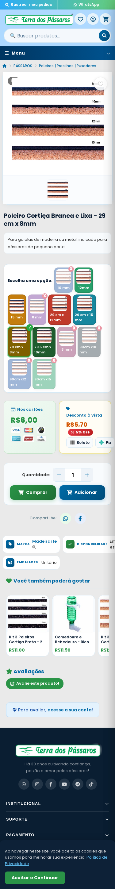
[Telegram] (77, 784)
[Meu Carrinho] (105, 19)
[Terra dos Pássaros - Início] (39, 19)
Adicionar (82, 492)
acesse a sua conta (70, 710)
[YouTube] (64, 784)
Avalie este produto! (34, 683)
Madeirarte (44, 543)
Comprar (33, 492)
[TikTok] (91, 784)
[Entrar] (93, 19)
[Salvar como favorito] (100, 83)
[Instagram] (37, 784)
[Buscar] (104, 35)
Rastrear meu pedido (28, 4)
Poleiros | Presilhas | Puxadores (67, 65)
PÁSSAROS (22, 65)
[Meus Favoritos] (80, 19)
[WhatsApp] (23, 784)
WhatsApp (86, 4)
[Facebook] (50, 784)
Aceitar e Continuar (35, 878)
